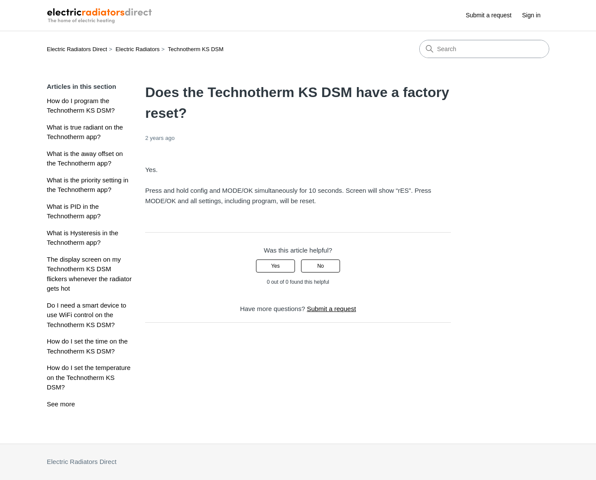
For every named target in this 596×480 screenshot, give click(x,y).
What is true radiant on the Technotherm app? (85, 132)
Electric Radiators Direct (77, 49)
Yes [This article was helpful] (275, 266)
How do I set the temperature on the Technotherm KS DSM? (88, 377)
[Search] (484, 49)
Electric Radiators (138, 49)
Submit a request (489, 15)
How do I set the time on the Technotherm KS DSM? (87, 346)
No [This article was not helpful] (320, 266)
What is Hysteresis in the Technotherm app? (82, 237)
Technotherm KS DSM (196, 49)
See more (61, 404)
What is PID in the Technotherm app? (73, 211)
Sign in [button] (531, 15)
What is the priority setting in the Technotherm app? (87, 185)
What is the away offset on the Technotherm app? (85, 158)
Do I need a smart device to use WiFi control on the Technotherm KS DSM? (86, 315)
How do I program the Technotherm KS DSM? (81, 105)
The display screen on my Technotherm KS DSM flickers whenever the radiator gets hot (89, 274)
